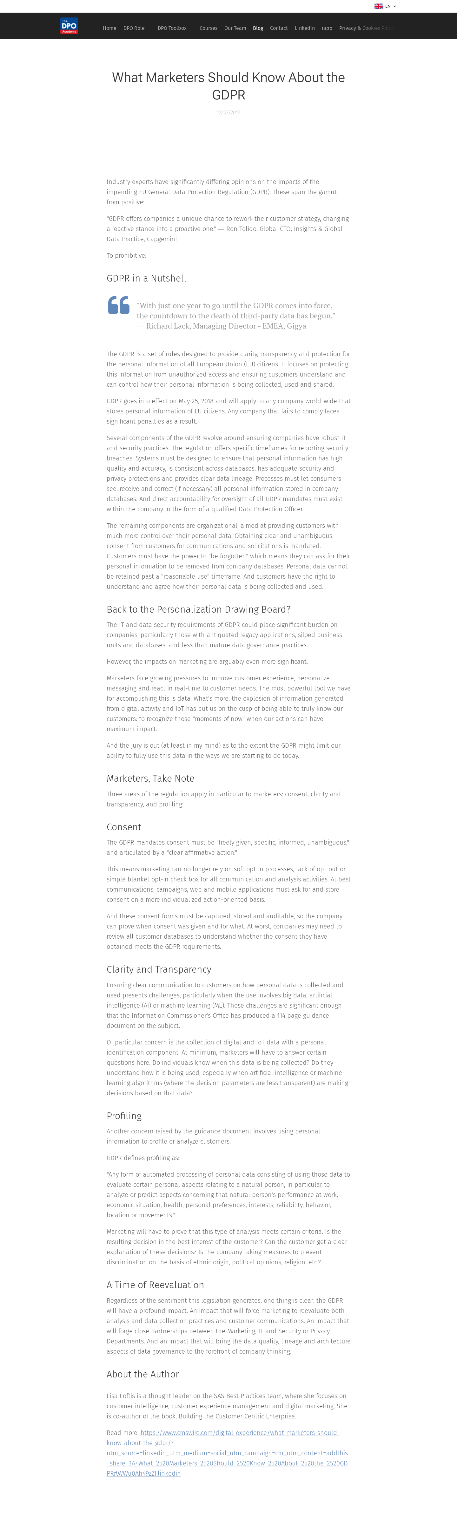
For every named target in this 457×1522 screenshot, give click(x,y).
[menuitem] (111, 26)
